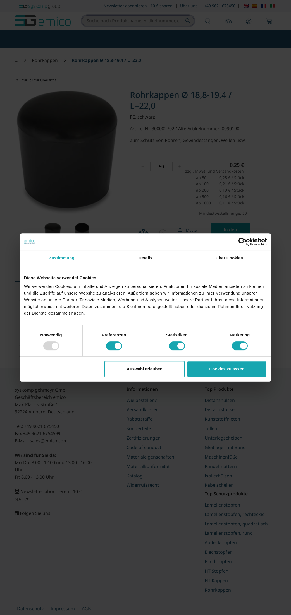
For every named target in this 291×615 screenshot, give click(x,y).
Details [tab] (145, 257)
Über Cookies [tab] (229, 257)
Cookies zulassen (227, 368)
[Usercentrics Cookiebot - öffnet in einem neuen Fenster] (242, 242)
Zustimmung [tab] (62, 257)
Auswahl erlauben (145, 368)
